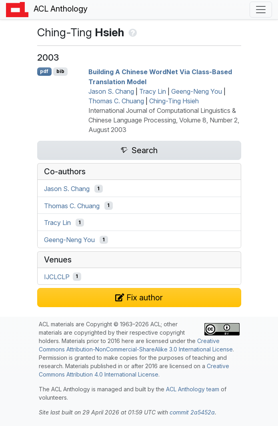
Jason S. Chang (111, 91)
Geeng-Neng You (196, 91)
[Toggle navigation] (261, 10)
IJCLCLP (57, 276)
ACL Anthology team (192, 389)
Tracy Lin (152, 91)
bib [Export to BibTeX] (60, 71)
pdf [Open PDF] (44, 71)
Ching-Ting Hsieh (174, 101)
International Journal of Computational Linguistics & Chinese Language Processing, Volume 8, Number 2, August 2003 (163, 120)
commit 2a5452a (192, 412)
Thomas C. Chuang (116, 101)
